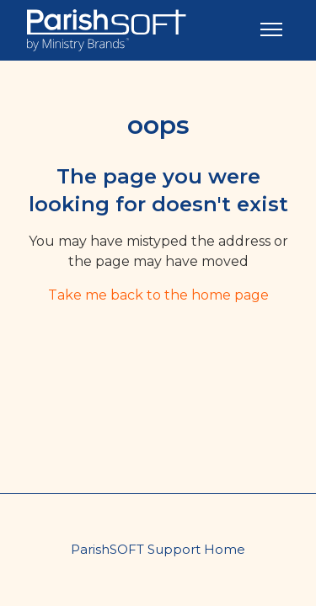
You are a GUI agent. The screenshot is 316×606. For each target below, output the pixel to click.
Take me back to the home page (158, 295)
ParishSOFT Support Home (158, 549)
